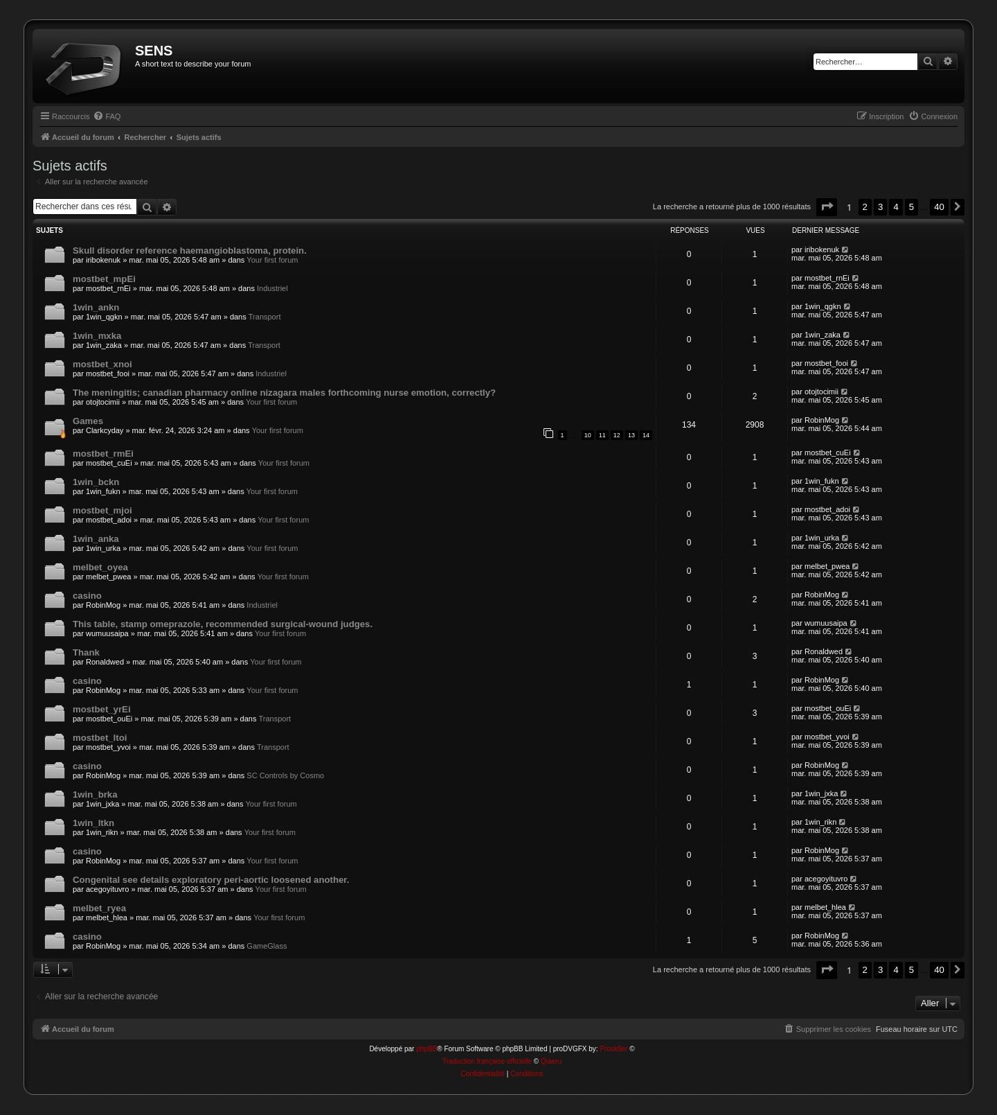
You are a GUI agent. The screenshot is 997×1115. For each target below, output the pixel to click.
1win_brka (95, 794)
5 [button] (911, 207)
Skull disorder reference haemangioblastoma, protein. (190, 250)
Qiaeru (551, 1061)
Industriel (272, 288)
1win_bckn (96, 482)
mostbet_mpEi (104, 279)
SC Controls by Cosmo (285, 775)
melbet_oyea (100, 567)
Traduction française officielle (487, 1061)
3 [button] (880, 207)
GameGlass (266, 946)
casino (87, 595)
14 (646, 435)
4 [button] (895, 207)
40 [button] (939, 207)
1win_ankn (96, 307)
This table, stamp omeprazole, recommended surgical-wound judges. (222, 624)
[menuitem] (106, 116)
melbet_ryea (99, 908)
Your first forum (272, 260)
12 (616, 435)
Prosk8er (613, 1049)
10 (587, 435)
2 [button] (865, 207)
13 (631, 435)
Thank (86, 652)
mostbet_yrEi (102, 709)
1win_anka (96, 539)
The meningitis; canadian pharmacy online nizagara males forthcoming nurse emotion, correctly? (284, 392)
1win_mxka (97, 336)
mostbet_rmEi (103, 453)
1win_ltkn (93, 823)
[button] (826, 207)
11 (602, 435)
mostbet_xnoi (102, 364)
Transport (265, 317)
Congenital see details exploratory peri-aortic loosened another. (211, 880)
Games (88, 421)
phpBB (426, 1049)
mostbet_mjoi (102, 510)
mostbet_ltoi (100, 737)
